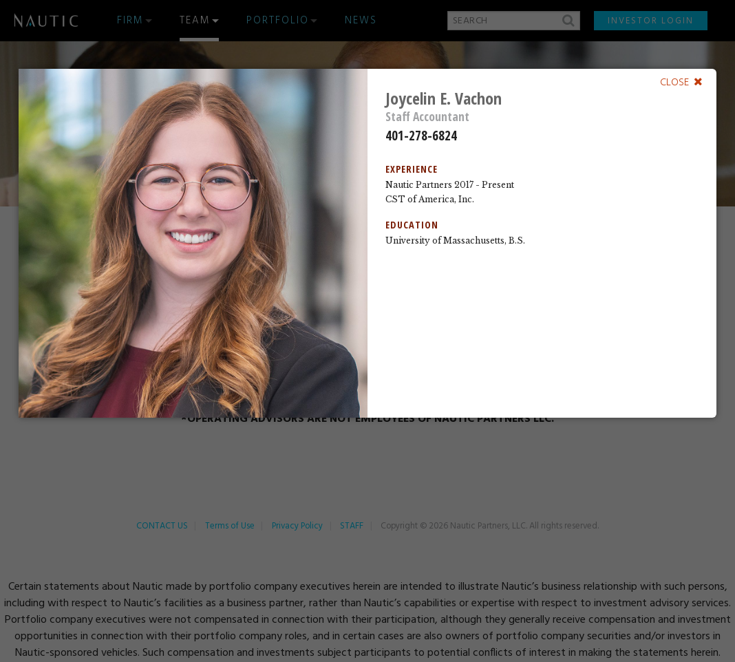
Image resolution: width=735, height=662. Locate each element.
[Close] (681, 82)
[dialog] (368, 243)
